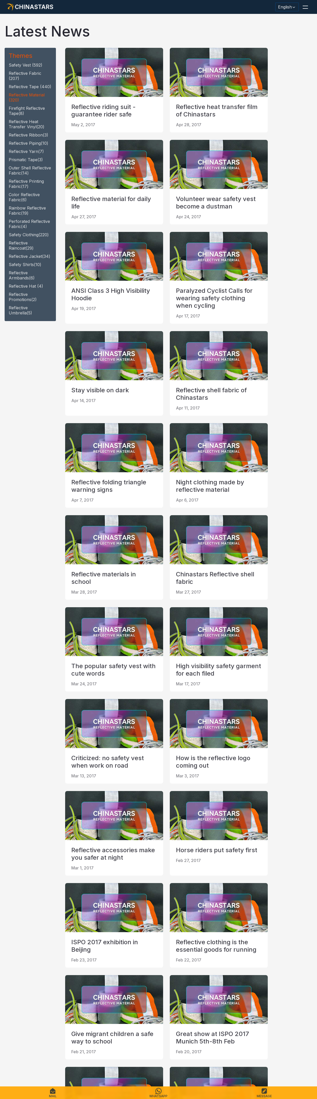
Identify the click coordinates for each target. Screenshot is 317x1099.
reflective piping (28, 143)
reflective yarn (26, 151)
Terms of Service (160, 1066)
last (157, 959)
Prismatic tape (26, 159)
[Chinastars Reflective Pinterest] (51, 1014)
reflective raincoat (21, 245)
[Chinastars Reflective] (38, 1014)
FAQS (46, 1066)
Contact (85, 1066)
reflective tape (30, 86)
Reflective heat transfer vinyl (26, 124)
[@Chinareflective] (78, 1014)
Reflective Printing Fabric (26, 184)
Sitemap (104, 1066)
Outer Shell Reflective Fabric (30, 170)
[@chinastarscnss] (25, 1014)
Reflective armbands (22, 275)
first (73, 959)
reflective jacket (29, 256)
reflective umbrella (20, 310)
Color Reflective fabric (24, 197)
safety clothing (29, 234)
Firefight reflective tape (27, 111)
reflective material (27, 97)
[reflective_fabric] (65, 1014)
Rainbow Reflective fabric (27, 210)
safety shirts (25, 264)
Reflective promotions (23, 297)
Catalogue (64, 1066)
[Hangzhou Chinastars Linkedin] (11, 1014)
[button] (305, 7)
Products (29, 1066)
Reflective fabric (25, 76)
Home (12, 1066)
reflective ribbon (28, 135)
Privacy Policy (128, 1066)
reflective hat (26, 286)
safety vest (25, 65)
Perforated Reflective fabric (29, 224)
